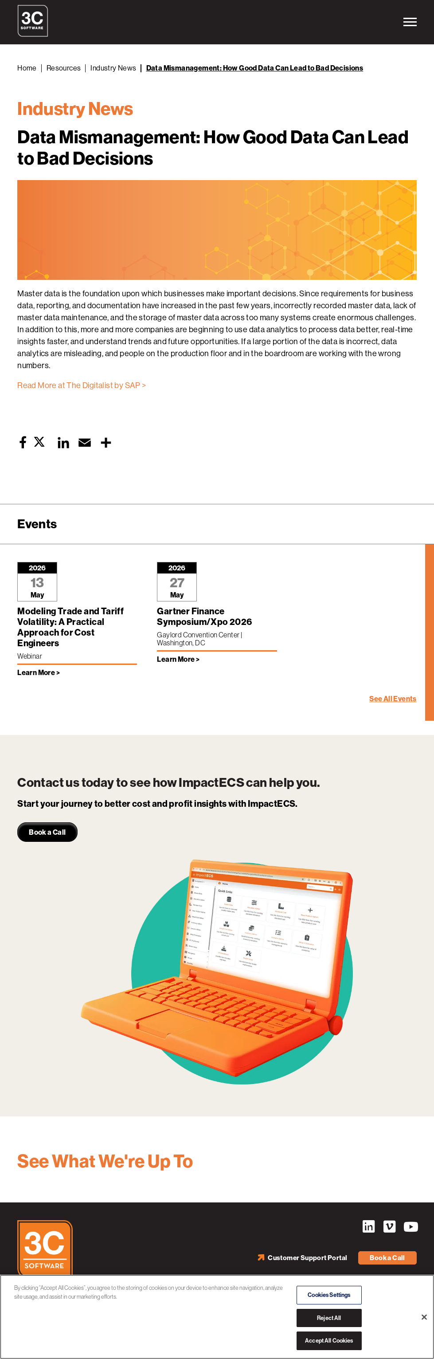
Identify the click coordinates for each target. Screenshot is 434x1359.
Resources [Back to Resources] (64, 68)
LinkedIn (368, 1226)
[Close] (424, 1317)
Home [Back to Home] (27, 68)
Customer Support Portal (307, 1258)
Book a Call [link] (47, 832)
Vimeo (389, 1226)
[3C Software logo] (32, 35)
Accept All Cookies (329, 1340)
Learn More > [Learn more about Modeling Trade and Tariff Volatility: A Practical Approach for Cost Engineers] (38, 672)
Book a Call (387, 1258)
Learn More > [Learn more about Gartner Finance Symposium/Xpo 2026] (178, 659)
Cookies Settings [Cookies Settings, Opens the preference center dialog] (329, 1295)
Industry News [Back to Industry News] (113, 68)
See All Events (393, 699)
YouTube (410, 1226)
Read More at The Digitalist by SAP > (81, 385)
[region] (217, 1317)
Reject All (329, 1318)
